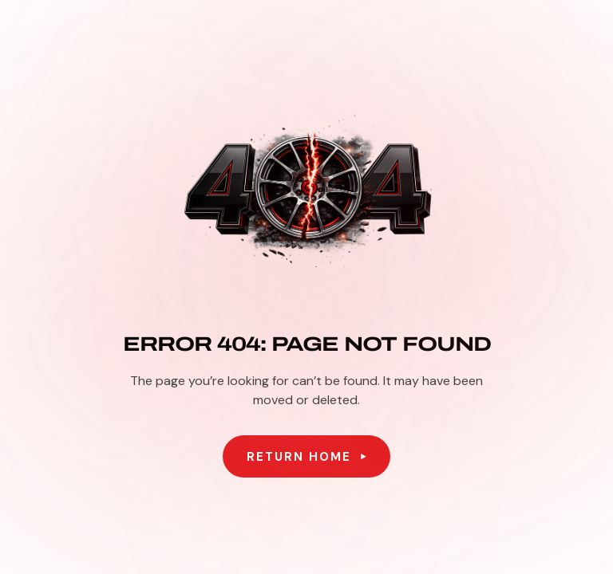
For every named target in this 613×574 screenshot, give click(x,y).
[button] (306, 456)
